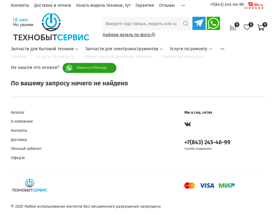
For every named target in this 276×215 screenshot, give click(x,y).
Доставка (19, 139)
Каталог (18, 112)
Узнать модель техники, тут (103, 5)
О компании (22, 121)
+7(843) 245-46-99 (227, 4)
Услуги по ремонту (191, 48)
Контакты (20, 5)
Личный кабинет (26, 148)
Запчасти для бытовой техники (45, 48)
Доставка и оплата (52, 5)
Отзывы (167, 5)
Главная (19, 56)
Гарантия (145, 5)
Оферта (18, 158)
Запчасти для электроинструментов (124, 48)
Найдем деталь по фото (129, 34)
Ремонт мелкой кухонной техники (118, 56)
